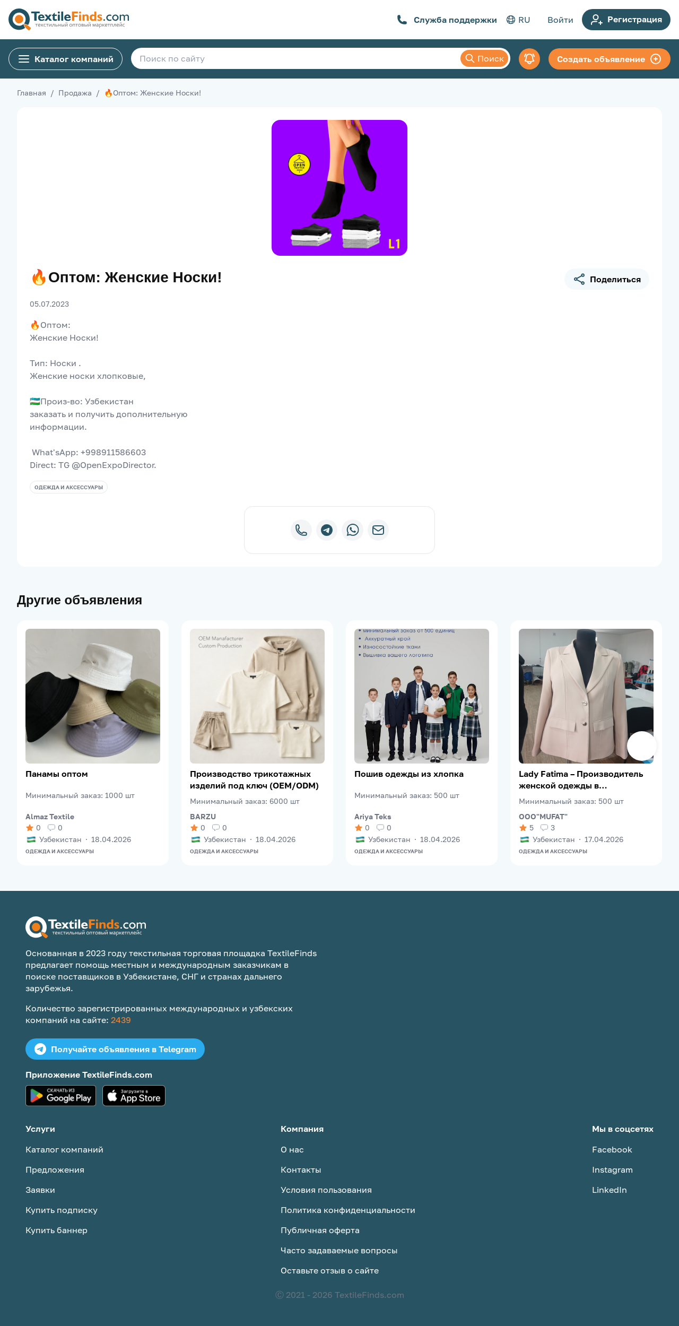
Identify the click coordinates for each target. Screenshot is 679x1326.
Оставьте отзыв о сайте (330, 1270)
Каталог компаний (66, 59)
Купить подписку (61, 1209)
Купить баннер (56, 1230)
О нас (292, 1149)
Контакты (301, 1169)
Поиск (484, 58)
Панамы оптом (56, 773)
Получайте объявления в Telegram (115, 1049)
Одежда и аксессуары (68, 487)
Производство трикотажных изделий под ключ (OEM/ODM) (254, 779)
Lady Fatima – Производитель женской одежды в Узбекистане (581, 779)
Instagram (612, 1169)
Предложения (54, 1169)
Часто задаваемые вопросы (339, 1250)
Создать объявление (609, 59)
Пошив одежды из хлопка (409, 773)
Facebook (612, 1149)
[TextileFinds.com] (68, 19)
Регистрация (626, 19)
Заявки (40, 1189)
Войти (560, 19)
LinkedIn (609, 1189)
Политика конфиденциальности (348, 1209)
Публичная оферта (320, 1230)
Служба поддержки (447, 19)
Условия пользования (326, 1189)
